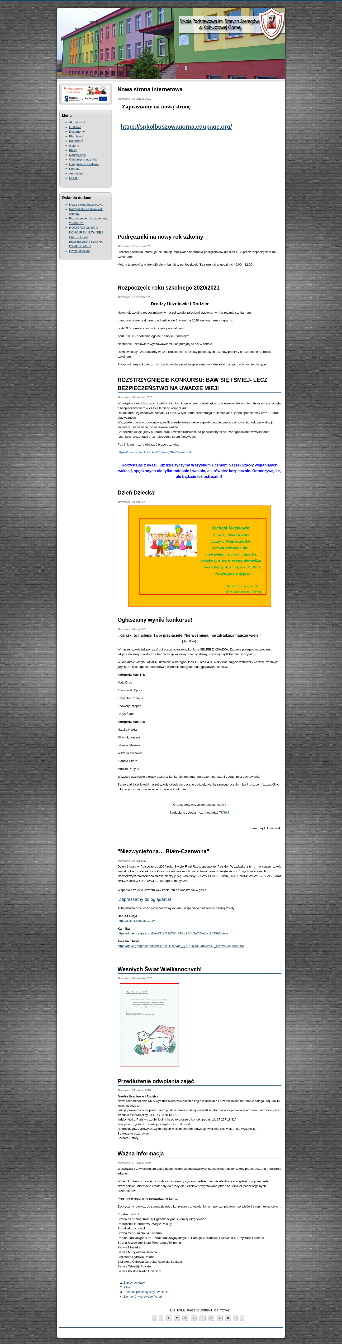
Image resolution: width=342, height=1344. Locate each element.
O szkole (75, 127)
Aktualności (77, 122)
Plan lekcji (76, 136)
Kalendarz (76, 141)
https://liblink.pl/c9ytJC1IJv (136, 920)
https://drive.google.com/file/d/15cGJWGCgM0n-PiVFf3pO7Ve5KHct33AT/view (173, 933)
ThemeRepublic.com (273, 1342)
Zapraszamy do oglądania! (145, 899)
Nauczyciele (77, 155)
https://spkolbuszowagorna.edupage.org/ (176, 126)
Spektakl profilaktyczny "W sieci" (146, 1292)
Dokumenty (77, 131)
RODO (73, 178)
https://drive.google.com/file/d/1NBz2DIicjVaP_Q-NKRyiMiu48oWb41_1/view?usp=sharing (181, 946)
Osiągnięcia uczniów (83, 159)
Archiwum (76, 173)
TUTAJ (224, 812)
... (202, 1318)
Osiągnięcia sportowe (84, 164)
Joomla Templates (251, 1342)
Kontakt (74, 168)
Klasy (73, 150)
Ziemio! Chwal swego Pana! (143, 1296)
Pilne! (127, 1287)
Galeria (74, 145)
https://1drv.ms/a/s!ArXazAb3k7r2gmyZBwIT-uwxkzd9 (154, 452)
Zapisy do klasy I (135, 1282)
